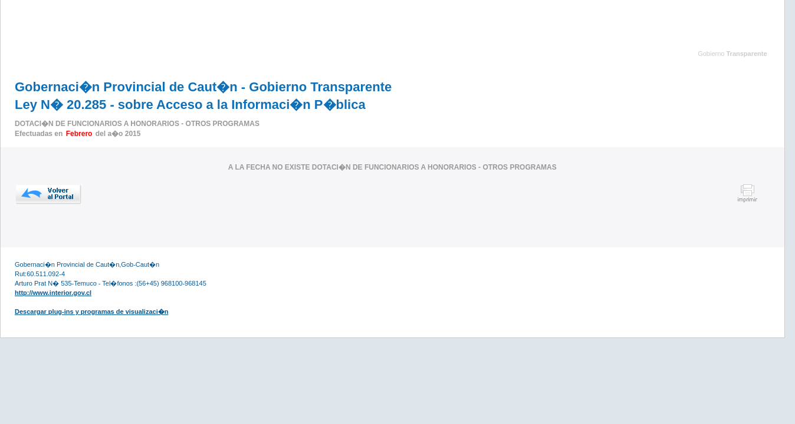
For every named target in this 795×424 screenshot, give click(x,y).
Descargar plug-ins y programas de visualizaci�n (91, 311)
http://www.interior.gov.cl (53, 292)
